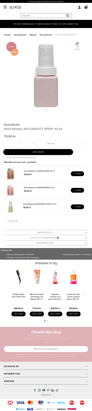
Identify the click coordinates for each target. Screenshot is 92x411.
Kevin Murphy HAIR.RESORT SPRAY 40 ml (39, 204)
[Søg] (46, 15)
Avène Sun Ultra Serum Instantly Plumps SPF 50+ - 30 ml (73, 296)
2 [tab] (47, 321)
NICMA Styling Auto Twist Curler (18, 295)
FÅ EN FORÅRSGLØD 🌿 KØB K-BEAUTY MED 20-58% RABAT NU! (46, 24)
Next (83, 293)
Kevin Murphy (20, 34)
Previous (8, 293)
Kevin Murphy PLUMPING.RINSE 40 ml (39, 187)
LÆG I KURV (38, 152)
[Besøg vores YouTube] (44, 391)
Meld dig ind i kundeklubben (46, 349)
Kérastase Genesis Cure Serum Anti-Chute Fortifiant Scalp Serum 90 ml (55, 296)
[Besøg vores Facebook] (35, 391)
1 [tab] (45, 321)
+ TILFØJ (77, 174)
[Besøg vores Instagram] (39, 391)
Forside (7, 34)
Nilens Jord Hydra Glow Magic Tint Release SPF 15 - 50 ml (37, 296)
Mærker (33, 34)
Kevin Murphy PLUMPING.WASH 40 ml (39, 171)
